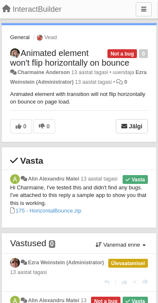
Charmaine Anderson (43, 72)
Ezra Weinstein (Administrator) (66, 263)
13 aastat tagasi (99, 179)
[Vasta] (107, 282)
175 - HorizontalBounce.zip (48, 210)
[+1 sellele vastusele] (124, 282)
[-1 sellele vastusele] (145, 282)
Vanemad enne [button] (121, 245)
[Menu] (144, 9)
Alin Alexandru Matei (53, 179)
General (19, 37)
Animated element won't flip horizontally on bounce (69, 57)
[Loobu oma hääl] (135, 282)
